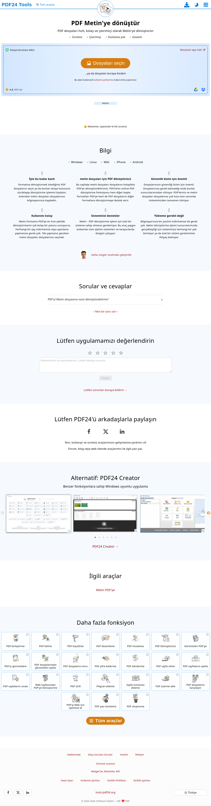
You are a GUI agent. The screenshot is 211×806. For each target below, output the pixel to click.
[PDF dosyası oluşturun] (135, 701)
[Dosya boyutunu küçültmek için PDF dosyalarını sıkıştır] (75, 641)
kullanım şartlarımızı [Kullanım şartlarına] (104, 79)
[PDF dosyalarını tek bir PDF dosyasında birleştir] (15, 641)
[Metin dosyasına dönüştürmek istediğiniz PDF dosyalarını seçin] (105, 63)
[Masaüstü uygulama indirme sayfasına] (186, 4)
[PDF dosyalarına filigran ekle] (105, 681)
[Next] (208, 513)
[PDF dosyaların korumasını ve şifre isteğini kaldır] (105, 661)
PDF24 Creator (103, 546)
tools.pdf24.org (105, 792)
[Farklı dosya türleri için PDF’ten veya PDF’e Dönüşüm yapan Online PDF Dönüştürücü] (165, 641)
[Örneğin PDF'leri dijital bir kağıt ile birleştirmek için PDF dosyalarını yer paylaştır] (165, 681)
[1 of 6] (95, 537)
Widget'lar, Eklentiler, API (105, 771)
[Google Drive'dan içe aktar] (196, 89)
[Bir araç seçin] (205, 4)
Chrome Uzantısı (105, 763)
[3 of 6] (103, 537)
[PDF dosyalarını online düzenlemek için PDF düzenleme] (105, 641)
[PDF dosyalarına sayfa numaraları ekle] (135, 681)
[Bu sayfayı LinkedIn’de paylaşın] (122, 431)
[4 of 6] (107, 537)
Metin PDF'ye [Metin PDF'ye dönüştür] (105, 590)
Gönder (105, 378)
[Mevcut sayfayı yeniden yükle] (105, 8)
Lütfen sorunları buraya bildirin (104, 390)
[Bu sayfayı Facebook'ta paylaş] (89, 431)
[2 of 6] (99, 537)
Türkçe (192, 792)
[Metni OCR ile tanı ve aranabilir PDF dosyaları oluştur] (75, 681)
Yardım (124, 754)
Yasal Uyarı (67, 780)
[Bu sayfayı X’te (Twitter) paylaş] (105, 431)
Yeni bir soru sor (105, 311)
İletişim (139, 754)
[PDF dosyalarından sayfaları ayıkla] (195, 661)
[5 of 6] (111, 537)
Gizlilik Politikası (116, 780)
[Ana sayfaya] (17, 4)
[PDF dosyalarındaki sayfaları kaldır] (165, 661)
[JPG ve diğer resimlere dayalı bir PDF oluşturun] (195, 641)
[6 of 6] (116, 537)
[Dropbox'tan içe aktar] (203, 89)
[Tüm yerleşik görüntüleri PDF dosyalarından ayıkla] (45, 661)
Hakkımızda (74, 754)
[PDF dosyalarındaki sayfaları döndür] (135, 661)
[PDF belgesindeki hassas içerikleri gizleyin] (105, 701)
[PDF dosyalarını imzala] (135, 641)
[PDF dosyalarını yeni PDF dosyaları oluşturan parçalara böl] (45, 641)
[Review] (105, 365)
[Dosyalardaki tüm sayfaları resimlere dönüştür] (15, 661)
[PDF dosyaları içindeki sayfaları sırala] (15, 681)
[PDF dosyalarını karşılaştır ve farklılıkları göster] (195, 681)
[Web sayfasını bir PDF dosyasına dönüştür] (45, 681)
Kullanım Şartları (90, 780)
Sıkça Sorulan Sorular (100, 754)
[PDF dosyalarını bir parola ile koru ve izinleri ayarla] (75, 661)
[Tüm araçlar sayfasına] (45, 4)
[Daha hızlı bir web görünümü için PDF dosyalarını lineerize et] (75, 701)
